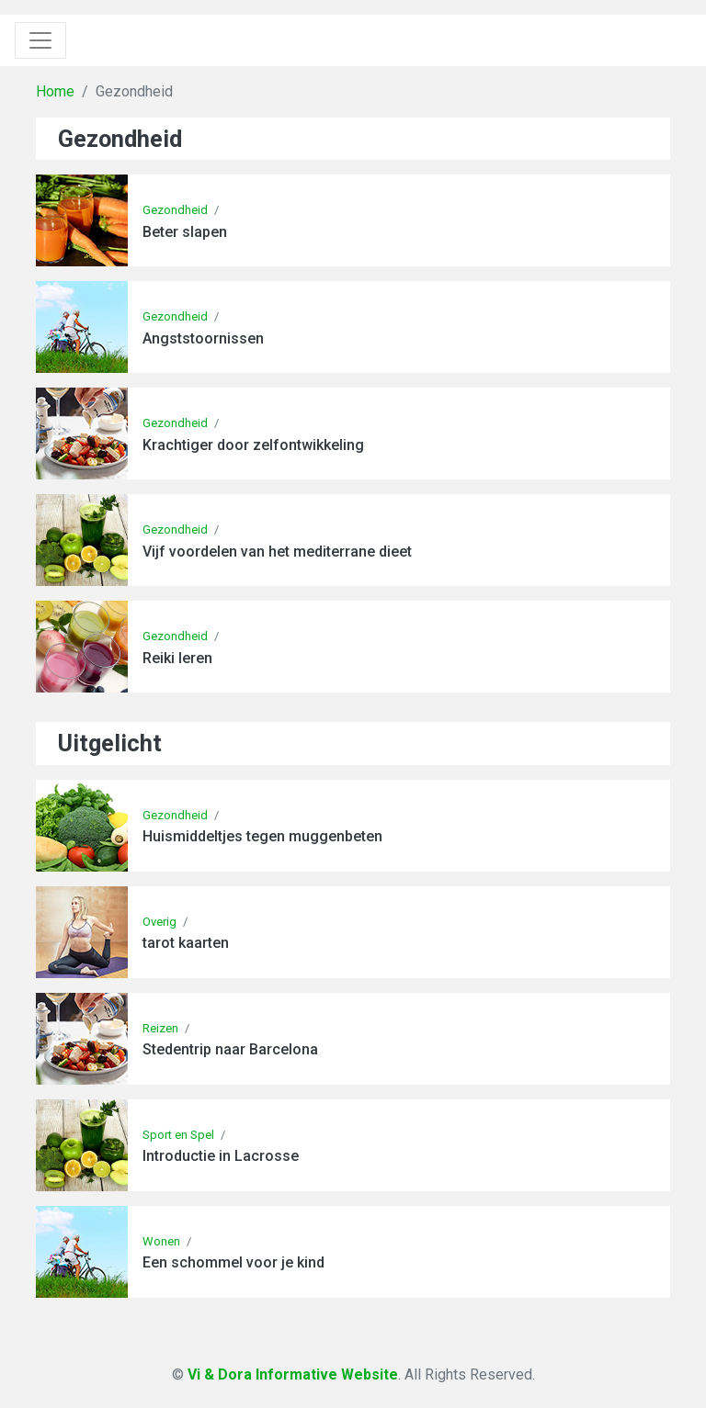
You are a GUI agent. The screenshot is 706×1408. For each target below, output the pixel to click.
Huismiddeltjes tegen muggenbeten (262, 836)
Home (55, 91)
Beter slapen (184, 232)
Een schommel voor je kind (233, 1262)
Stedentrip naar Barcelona (230, 1049)
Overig (159, 922)
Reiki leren (177, 658)
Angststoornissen (203, 338)
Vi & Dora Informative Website (293, 1374)
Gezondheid (175, 210)
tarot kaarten (185, 943)
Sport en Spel (178, 1135)
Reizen (160, 1028)
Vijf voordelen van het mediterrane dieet (277, 551)
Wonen (161, 1241)
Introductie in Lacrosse (220, 1156)
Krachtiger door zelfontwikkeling (253, 445)
